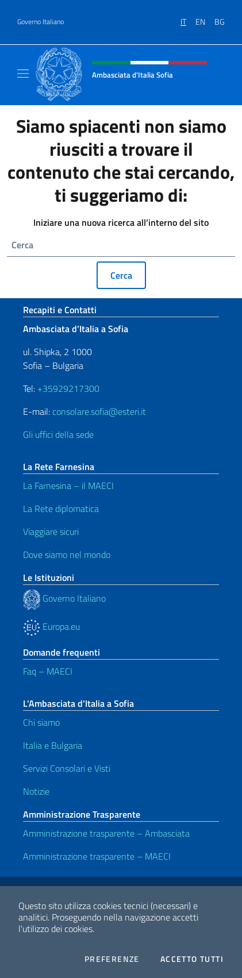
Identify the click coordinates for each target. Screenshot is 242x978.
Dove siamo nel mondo (66, 554)
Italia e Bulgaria (52, 745)
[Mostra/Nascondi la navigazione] (23, 73)
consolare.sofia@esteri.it (99, 411)
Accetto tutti (192, 959)
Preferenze (112, 959)
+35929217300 (68, 388)
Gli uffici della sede (58, 434)
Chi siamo (41, 722)
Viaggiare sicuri (51, 531)
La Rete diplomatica (61, 508)
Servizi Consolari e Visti (66, 768)
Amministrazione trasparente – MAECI (97, 856)
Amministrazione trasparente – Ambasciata (106, 833)
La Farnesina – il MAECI (68, 485)
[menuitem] (187, 18)
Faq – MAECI (47, 671)
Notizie (36, 791)
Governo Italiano (40, 22)
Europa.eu (51, 626)
